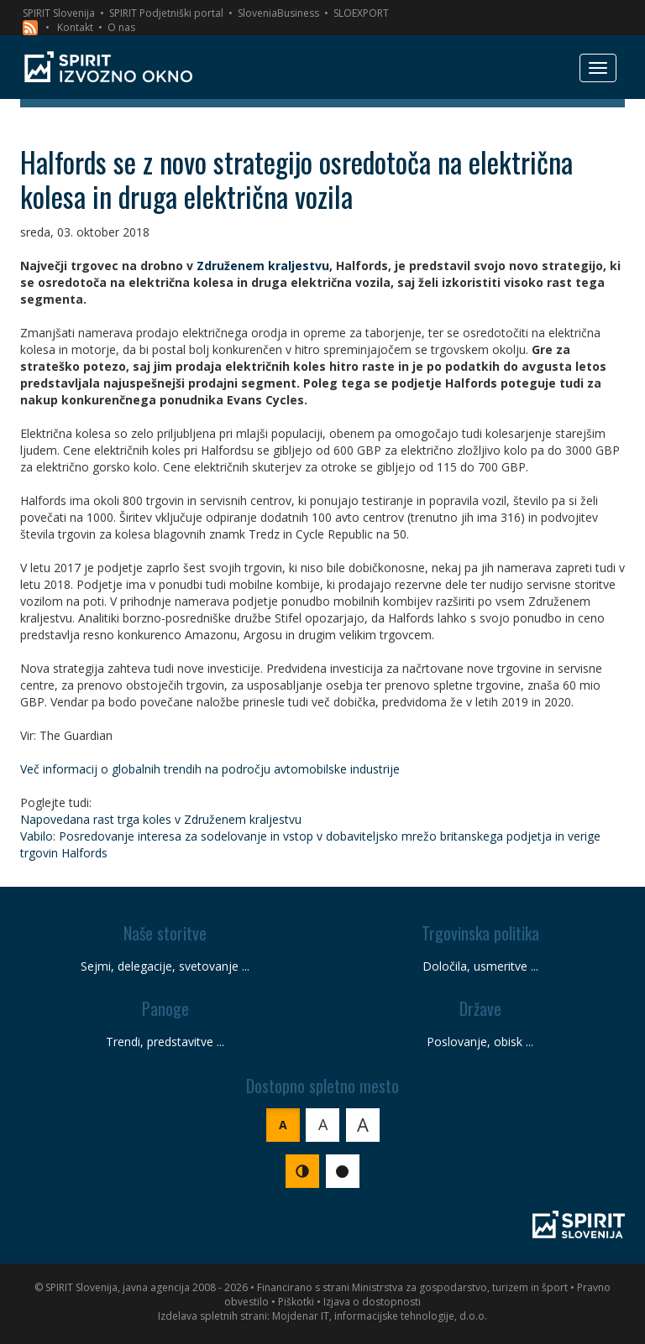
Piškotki (296, 1302)
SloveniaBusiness (278, 13)
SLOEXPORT (361, 13)
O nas (121, 27)
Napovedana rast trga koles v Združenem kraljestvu (161, 819)
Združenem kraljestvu (263, 265)
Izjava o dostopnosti (372, 1302)
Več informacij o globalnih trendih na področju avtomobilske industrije (210, 769)
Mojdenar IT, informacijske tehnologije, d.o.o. (379, 1316)
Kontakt (75, 27)
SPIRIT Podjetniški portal (166, 13)
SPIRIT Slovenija (59, 13)
